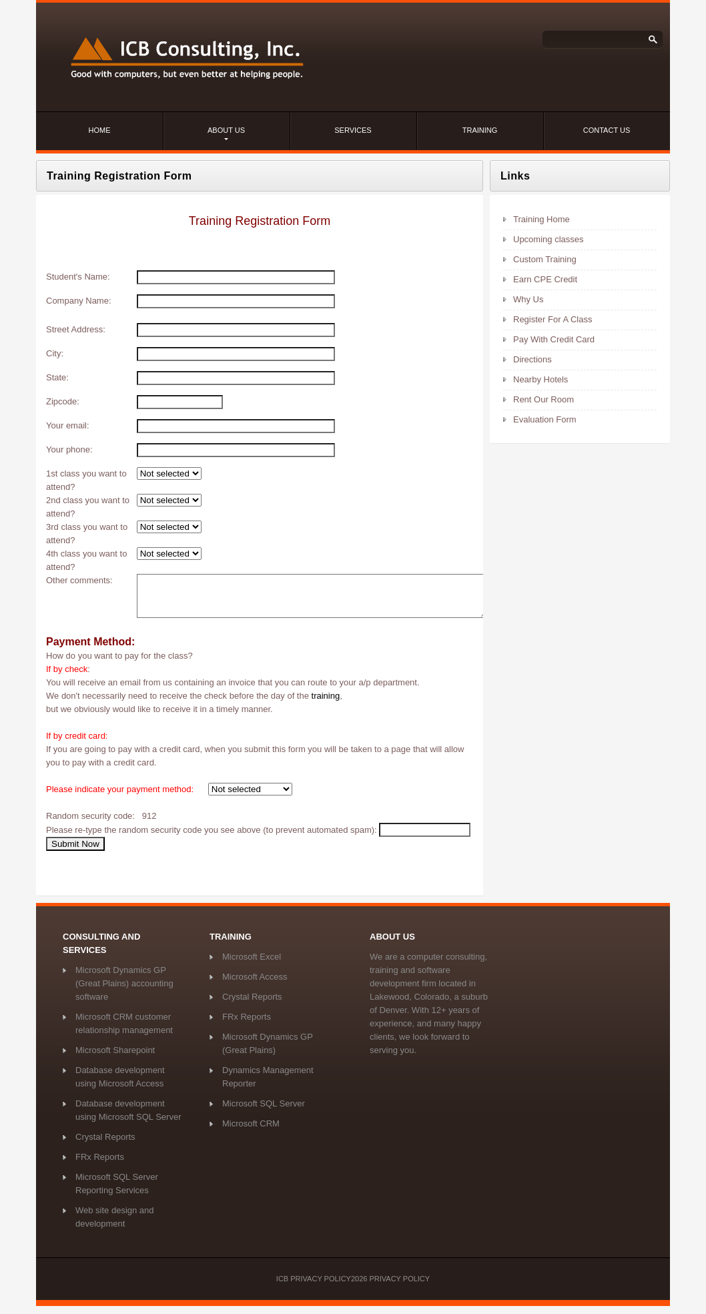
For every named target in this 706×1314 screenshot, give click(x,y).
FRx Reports (99, 1165)
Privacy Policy (399, 1287)
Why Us (528, 299)
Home (100, 130)
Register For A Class (553, 319)
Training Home (541, 219)
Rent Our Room (543, 399)
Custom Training (545, 259)
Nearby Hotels (540, 379)
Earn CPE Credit (545, 279)
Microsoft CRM (251, 1131)
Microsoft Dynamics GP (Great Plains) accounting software (124, 991)
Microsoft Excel (251, 965)
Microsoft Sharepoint (115, 1058)
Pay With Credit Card (554, 339)
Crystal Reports (105, 1145)
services (352, 130)
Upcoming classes (548, 239)
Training (480, 130)
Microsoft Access (255, 985)
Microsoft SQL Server (263, 1111)
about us (226, 130)
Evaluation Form (545, 419)
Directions (532, 359)
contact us (607, 130)
